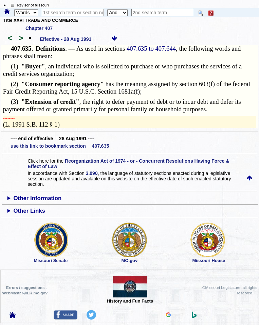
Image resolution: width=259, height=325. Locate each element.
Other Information (38, 198)
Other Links (29, 211)
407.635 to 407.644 (151, 48)
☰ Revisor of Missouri (28, 5)
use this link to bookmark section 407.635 (60, 146)
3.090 (92, 173)
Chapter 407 (39, 28)
